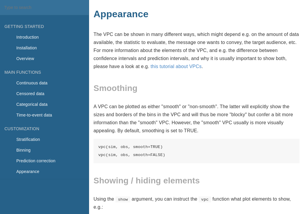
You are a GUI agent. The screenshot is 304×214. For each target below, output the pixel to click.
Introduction (27, 37)
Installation (26, 47)
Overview (25, 58)
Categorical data (32, 104)
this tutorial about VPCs (176, 66)
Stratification (28, 139)
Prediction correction (36, 160)
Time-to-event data (34, 115)
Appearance (27, 171)
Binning (23, 150)
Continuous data (32, 83)
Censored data (30, 93)
